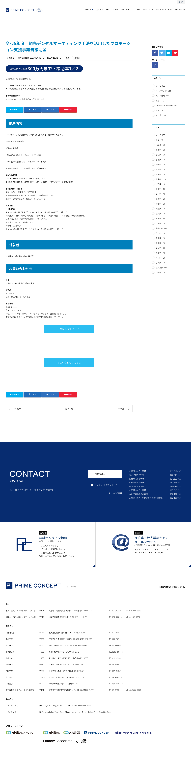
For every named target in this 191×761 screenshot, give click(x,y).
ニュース (114, 9)
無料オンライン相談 (164, 9)
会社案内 (99, 9)
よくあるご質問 (115, 493)
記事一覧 (69, 408)
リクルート (136, 9)
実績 (107, 9)
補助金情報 (125, 9)
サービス (87, 9)
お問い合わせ (180, 9)
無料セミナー (148, 9)
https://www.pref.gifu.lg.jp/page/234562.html (25, 99)
